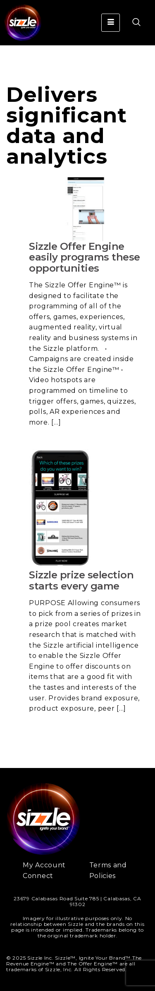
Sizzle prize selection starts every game (81, 580)
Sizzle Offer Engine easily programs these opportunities (84, 257)
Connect (38, 876)
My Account (44, 865)
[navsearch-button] (132, 22)
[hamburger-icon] (110, 23)
